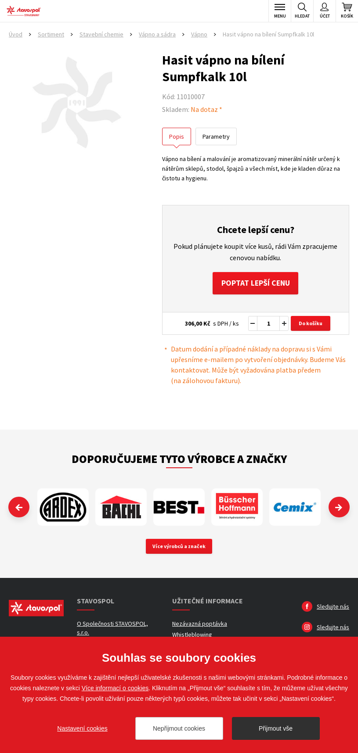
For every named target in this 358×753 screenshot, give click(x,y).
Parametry (216, 136)
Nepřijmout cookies (179, 728)
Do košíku (310, 323)
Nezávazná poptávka (199, 624)
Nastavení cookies (82, 728)
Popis (176, 136)
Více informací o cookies (115, 688)
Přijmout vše (276, 728)
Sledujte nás (333, 607)
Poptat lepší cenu (255, 283)
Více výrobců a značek (179, 546)
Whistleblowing (192, 635)
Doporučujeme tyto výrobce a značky (179, 459)
